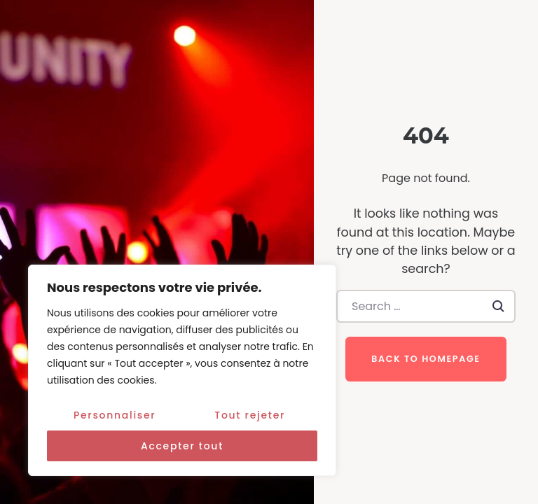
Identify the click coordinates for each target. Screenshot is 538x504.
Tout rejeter (249, 415)
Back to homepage (425, 359)
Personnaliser (115, 415)
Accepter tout (182, 446)
